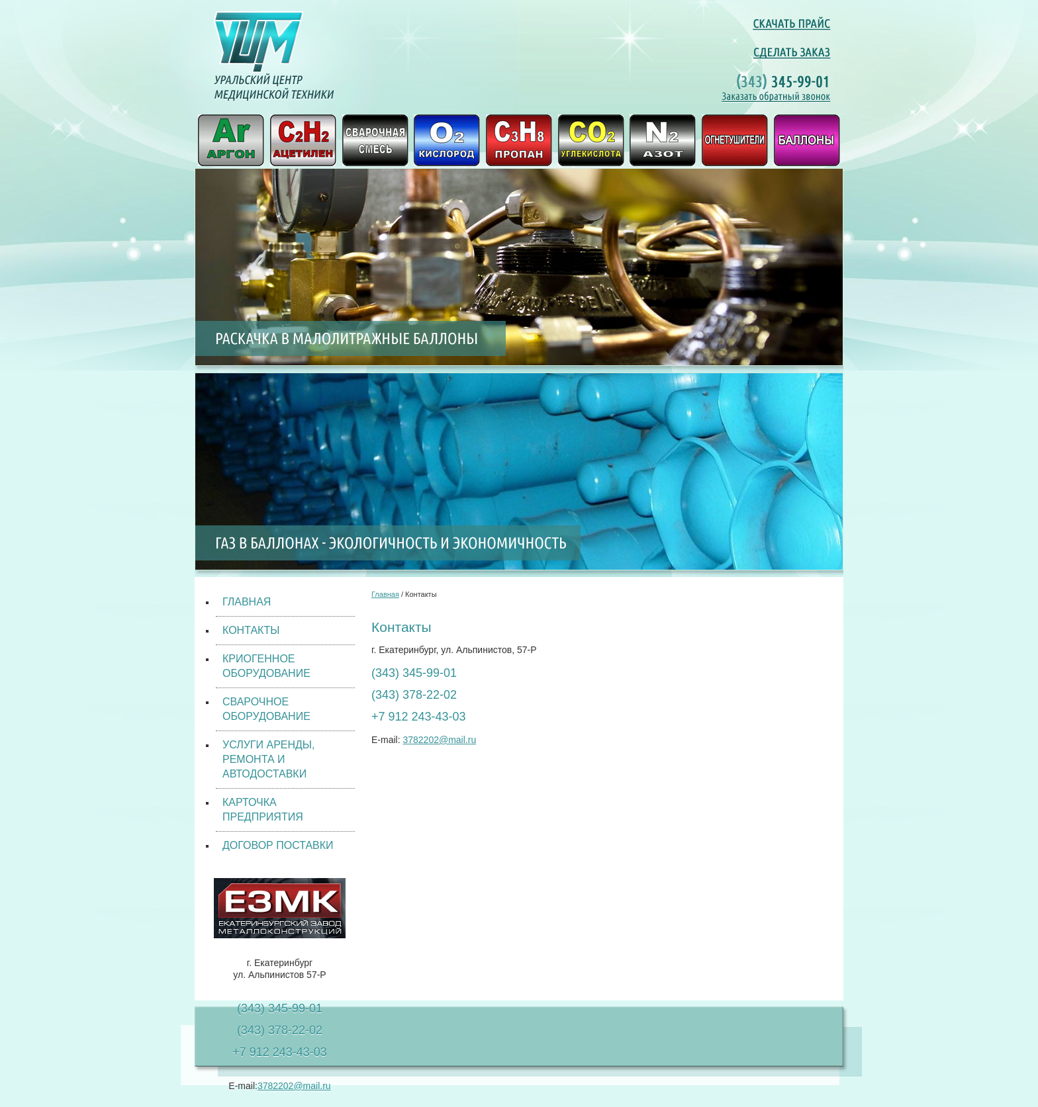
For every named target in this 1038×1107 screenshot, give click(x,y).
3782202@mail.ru (294, 1086)
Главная (385, 594)
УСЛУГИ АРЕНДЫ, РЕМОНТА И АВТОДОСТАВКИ (268, 759)
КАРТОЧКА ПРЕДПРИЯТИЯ (262, 809)
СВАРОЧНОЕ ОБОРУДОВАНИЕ (266, 709)
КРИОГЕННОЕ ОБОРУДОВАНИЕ (266, 666)
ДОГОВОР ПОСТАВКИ (278, 845)
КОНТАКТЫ (250, 630)
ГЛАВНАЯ (246, 601)
